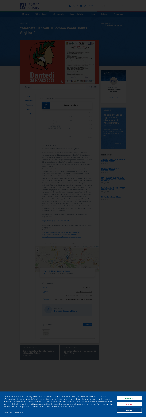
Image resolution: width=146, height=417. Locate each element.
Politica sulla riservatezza (13, 412)
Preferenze (129, 410)
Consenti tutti (129, 398)
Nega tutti (129, 404)
